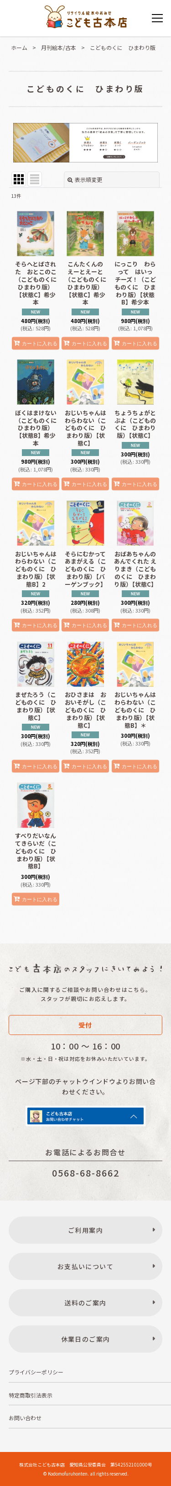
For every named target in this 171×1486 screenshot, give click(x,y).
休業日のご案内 (85, 1339)
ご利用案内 (85, 1230)
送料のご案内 (85, 1302)
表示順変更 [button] (84, 179)
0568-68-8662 (85, 1172)
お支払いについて (85, 1266)
